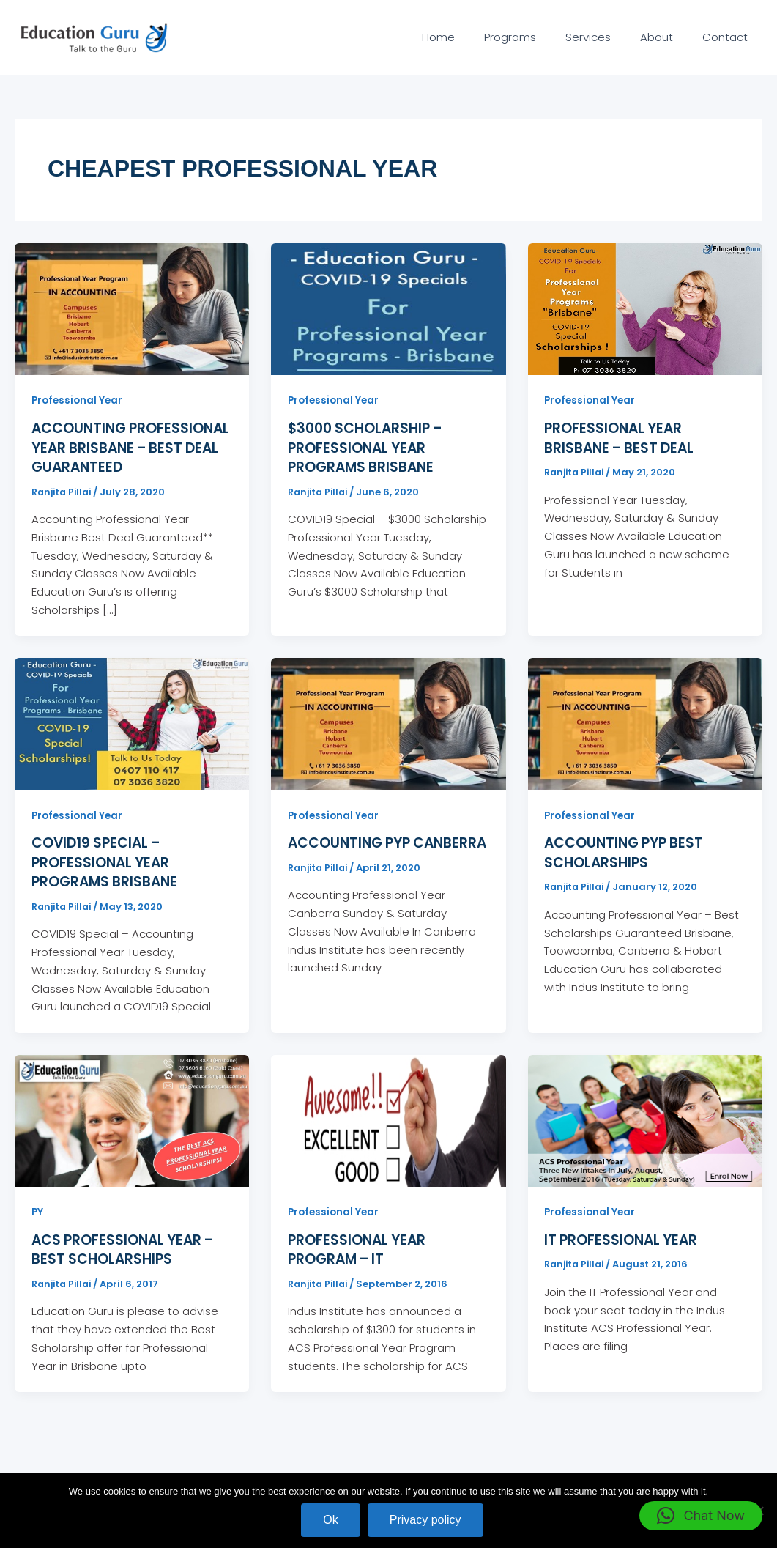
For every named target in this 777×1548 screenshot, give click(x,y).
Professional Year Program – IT (359, 1266)
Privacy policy (425, 1520)
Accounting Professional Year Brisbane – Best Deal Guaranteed (110, 456)
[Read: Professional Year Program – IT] (388, 1136)
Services (606, 37)
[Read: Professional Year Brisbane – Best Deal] (645, 308)
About (667, 37)
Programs (536, 37)
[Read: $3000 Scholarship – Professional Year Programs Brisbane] (388, 308)
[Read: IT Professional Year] (645, 1136)
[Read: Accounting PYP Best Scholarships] (645, 741)
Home (471, 37)
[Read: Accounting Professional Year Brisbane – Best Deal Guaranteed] (132, 308)
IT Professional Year (624, 1256)
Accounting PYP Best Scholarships (628, 870)
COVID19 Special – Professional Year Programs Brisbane (108, 880)
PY (37, 1228)
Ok (330, 1520)
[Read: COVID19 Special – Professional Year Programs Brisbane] (132, 741)
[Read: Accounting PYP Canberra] (388, 741)
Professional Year (78, 400)
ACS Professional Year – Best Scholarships (127, 1266)
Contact (728, 37)
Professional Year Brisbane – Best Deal (623, 437)
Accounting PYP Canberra (353, 870)
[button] (700, 1515)
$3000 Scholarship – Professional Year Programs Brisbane (370, 447)
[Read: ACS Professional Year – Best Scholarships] (132, 1136)
